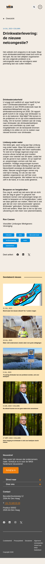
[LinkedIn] (23, 254)
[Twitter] (29, 254)
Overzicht (8, 18)
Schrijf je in (11, 470)
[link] (22, 299)
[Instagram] (15, 522)
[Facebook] (18, 254)
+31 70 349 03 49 (12, 503)
